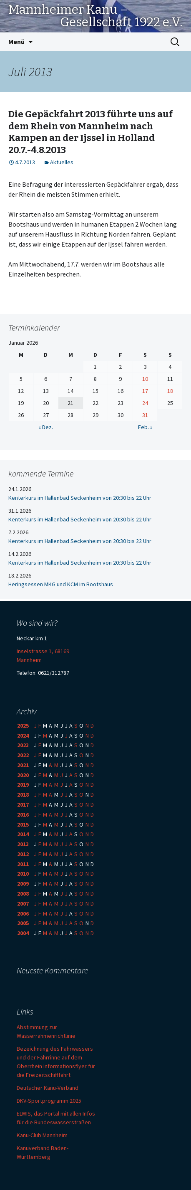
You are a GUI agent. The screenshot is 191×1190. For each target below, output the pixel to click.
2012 (23, 854)
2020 (23, 775)
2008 (23, 893)
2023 (23, 745)
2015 (23, 824)
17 (145, 391)
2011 (23, 864)
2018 (23, 794)
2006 (23, 913)
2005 (23, 923)
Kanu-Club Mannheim (42, 1135)
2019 (23, 784)
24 (145, 403)
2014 (23, 834)
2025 (23, 725)
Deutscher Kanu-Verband (47, 1087)
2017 (23, 804)
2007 (23, 903)
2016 (23, 814)
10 (145, 379)
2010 (23, 873)
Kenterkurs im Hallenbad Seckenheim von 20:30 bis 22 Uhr (79, 497)
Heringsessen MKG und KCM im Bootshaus (60, 584)
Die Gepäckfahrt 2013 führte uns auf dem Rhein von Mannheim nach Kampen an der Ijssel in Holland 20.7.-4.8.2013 (90, 132)
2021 (23, 765)
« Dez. (45, 427)
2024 (23, 735)
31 (145, 415)
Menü (16, 41)
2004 (23, 933)
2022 (23, 755)
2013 (23, 844)
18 (170, 391)
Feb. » (145, 427)
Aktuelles (61, 162)
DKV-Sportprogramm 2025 (49, 1100)
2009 (23, 883)
